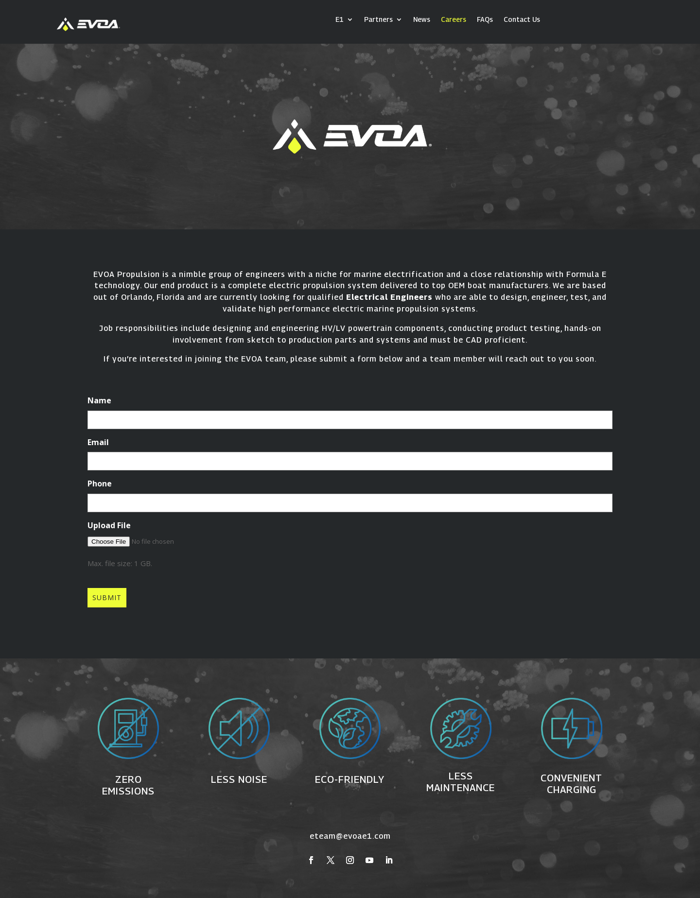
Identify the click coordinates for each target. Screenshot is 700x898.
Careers (453, 19)
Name (99, 400)
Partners (378, 19)
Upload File (109, 525)
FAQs (485, 19)
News (421, 19)
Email (98, 442)
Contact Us (522, 19)
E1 (339, 19)
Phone (100, 483)
